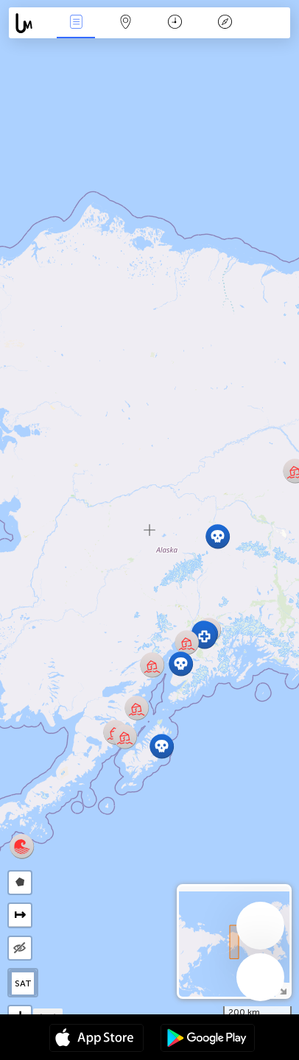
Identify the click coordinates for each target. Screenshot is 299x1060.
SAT (23, 983)
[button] (186, 642)
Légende (224, 23)
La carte (126, 23)
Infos (75, 23)
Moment (175, 23)
